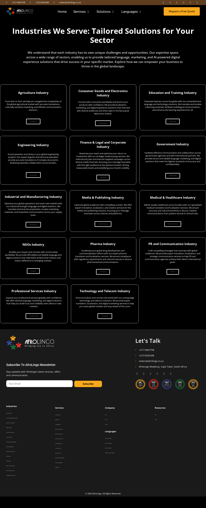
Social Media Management (65, 474)
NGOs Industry (11, 468)
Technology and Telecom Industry (19, 487)
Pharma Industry (12, 472)
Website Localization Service (66, 441)
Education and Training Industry (18, 434)
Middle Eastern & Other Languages (118, 464)
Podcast (158, 431)
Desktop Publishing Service (65, 455)
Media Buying (60, 479)
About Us (108, 431)
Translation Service (62, 426)
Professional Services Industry (17, 482)
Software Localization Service (66, 450)
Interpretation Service (63, 464)
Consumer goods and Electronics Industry (22, 429)
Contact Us (109, 436)
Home (107, 426)
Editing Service (60, 431)
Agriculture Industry (13, 425)
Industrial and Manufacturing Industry (20, 453)
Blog (156, 426)
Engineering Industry (14, 439)
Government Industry (14, 448)
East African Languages (113, 459)
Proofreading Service (63, 436)
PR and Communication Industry (18, 477)
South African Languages (114, 450)
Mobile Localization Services (66, 445)
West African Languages (114, 455)
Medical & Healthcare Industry (17, 463)
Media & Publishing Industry (17, 458)
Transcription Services (63, 460)
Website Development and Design (68, 469)
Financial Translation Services (17, 444)
